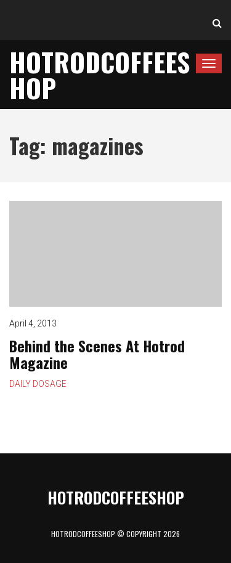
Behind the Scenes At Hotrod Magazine (115, 254)
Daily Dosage (38, 384)
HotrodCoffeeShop (99, 75)
